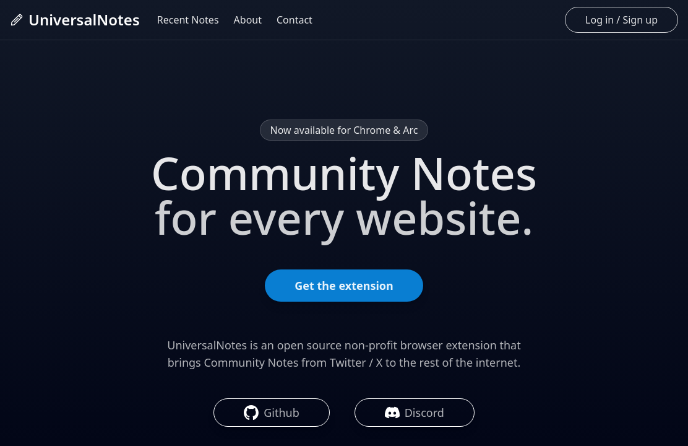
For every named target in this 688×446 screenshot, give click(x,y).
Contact (294, 20)
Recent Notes (188, 20)
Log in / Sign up (621, 20)
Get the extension (344, 285)
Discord (414, 412)
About (248, 20)
